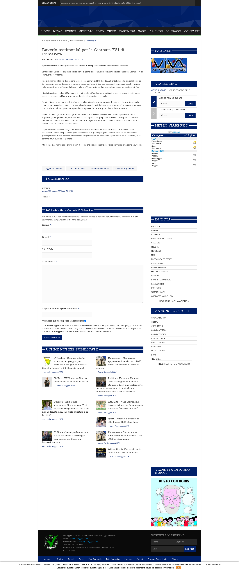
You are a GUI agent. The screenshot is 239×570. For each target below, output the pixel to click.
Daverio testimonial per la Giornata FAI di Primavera (83, 52)
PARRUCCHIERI (157, 284)
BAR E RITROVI (157, 263)
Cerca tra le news (170, 98)
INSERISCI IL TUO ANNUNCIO (174, 363)
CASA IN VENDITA (158, 334)
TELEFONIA (156, 359)
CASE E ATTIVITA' (158, 338)
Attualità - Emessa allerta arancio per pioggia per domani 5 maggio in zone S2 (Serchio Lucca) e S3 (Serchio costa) (97, 3)
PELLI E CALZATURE (159, 271)
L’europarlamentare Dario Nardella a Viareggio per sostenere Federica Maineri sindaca (65, 437)
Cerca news (158, 90)
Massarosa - (115, 358)
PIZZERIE (155, 247)
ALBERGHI (155, 226)
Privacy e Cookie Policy (158, 559)
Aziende (156, 31)
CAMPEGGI (155, 234)
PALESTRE (155, 275)
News (57, 31)
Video (111, 31)
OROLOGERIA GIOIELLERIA (162, 296)
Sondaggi (173, 31)
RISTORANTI (156, 251)
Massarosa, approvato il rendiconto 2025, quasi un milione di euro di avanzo (119, 363)
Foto (100, 31)
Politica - (113, 378)
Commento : (49, 261)
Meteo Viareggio (171, 125)
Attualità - (60, 358)
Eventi (70, 31)
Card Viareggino (179, 90)
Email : (46, 237)
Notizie (60, 559)
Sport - (112, 418)
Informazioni (168, 568)
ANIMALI (154, 322)
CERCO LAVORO (158, 342)
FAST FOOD (156, 288)
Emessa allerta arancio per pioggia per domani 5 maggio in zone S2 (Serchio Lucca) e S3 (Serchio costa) (64, 363)
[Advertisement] (174, 193)
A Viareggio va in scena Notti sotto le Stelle (124, 451)
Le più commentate (100, 168)
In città (163, 219)
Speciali (86, 31)
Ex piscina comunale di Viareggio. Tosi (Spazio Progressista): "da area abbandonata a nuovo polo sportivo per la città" (65, 408)
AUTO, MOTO (157, 326)
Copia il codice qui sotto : (61, 308)
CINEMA (154, 230)
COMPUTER (156, 346)
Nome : (47, 225)
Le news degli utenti (125, 168)
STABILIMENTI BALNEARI (161, 238)
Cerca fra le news (77, 168)
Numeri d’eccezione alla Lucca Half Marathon (123, 420)
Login (156, 92)
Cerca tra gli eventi (172, 109)
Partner (163, 51)
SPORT (154, 355)
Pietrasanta (76, 40)
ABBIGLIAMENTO (158, 267)
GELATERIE (155, 242)
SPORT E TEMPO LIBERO (161, 279)
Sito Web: (47, 249)
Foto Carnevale (95, 559)
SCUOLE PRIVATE (158, 292)
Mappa (175, 559)
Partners (127, 31)
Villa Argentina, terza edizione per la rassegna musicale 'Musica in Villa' (125, 405)
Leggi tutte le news (53, 168)
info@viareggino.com (79, 538)
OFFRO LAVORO (158, 350)
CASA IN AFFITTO (158, 330)
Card (142, 31)
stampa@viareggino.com (87, 541)
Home (45, 31)
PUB (153, 255)
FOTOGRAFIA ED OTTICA (161, 259)
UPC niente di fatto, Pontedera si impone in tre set (71, 380)
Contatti (192, 31)
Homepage (48, 559)
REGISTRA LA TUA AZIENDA (174, 301)
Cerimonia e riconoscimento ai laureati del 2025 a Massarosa (125, 436)
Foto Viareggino (113, 559)
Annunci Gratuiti (172, 311)
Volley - (59, 378)
